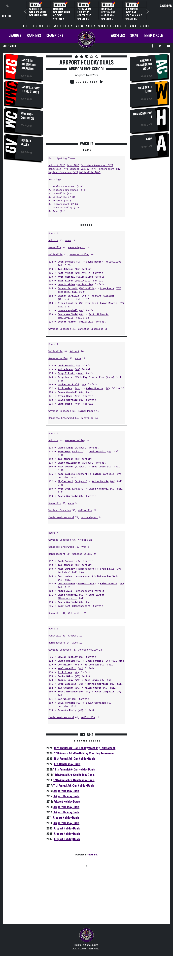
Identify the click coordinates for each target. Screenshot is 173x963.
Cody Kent (64, 606)
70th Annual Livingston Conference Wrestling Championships (85, 15)
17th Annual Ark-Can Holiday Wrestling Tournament (85, 753)
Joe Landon (65, 576)
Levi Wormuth (66, 703)
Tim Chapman (65, 688)
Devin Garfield (68, 314)
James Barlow (66, 661)
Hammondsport (76, 247)
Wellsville (55, 254)
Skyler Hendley (68, 657)
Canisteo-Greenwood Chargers (28, 64)
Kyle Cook (64, 489)
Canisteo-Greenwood (90, 329)
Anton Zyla (65, 591)
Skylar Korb (65, 481)
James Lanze (65, 448)
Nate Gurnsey (66, 569)
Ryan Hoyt (64, 451)
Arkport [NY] (56, 165)
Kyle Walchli (66, 277)
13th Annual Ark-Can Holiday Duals (73, 775)
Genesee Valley (26, 143)
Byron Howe (65, 396)
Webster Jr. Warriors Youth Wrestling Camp (38, 12)
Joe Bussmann (66, 583)
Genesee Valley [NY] (83, 169)
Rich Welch (65, 388)
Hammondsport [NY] (110, 169)
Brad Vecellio (67, 684)
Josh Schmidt (66, 262)
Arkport (53, 240)
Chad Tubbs (65, 404)
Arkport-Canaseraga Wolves (144, 64)
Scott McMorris (99, 314)
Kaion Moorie (108, 303)
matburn (92, 854)
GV (79, 262)
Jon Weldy (64, 699)
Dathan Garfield (68, 296)
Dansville (54, 247)
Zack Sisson (65, 280)
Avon (68, 240)
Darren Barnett (68, 288)
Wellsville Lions (145, 89)
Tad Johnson (65, 269)
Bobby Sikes (65, 676)
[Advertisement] (24, 220)
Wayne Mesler (94, 262)
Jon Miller (65, 664)
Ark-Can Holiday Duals (67, 764)
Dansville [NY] (58, 169)
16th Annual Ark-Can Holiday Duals (74, 758)
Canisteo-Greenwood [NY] (97, 165)
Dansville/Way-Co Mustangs (30, 89)
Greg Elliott (66, 373)
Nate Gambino (66, 474)
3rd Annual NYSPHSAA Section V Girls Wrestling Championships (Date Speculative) (134, 19)
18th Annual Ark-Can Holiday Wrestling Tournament (84, 748)
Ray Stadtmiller (93, 377)
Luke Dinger (96, 595)
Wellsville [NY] (89, 172)
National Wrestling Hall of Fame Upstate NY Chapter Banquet (61, 17)
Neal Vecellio (67, 668)
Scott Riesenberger (70, 691)
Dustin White (66, 284)
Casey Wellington (69, 463)
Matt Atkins (65, 273)
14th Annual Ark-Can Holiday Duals (74, 769)
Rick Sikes (65, 672)
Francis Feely (67, 710)
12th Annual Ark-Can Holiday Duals (73, 780)
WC (81, 657)
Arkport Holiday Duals (66, 791)
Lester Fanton (67, 322)
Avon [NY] (73, 165)
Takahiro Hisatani (102, 296)
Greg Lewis (107, 288)
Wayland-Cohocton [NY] (63, 172)
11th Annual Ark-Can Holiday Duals (73, 785)
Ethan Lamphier (68, 303)
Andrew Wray (65, 680)
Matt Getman (65, 466)
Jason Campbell (68, 310)
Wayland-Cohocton (27, 116)
